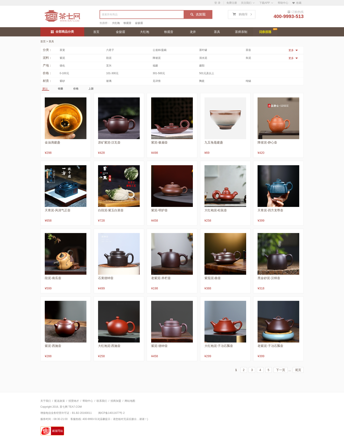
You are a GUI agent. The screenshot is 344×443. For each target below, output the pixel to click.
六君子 (110, 50)
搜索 (198, 15)
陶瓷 (201, 81)
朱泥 (248, 57)
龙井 (193, 32)
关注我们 (246, 2)
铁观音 (127, 23)
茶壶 (248, 50)
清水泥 (203, 57)
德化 (62, 65)
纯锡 (248, 81)
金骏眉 (139, 23)
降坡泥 (157, 57)
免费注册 (231, 2)
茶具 (217, 32)
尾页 (298, 370)
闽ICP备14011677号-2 (111, 412)
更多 (293, 50)
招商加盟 (116, 400)
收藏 (296, 2)
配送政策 (59, 400)
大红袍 (116, 23)
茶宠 (62, 50)
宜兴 (108, 65)
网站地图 (130, 400)
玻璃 (108, 81)
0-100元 (64, 73)
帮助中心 (283, 2)
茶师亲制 (241, 32)
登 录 (217, 2)
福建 (155, 65)
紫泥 (62, 57)
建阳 (201, 65)
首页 (96, 32)
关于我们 (45, 400)
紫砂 (62, 81)
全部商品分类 (62, 31)
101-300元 (112, 73)
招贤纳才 (73, 400)
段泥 (108, 57)
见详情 (157, 81)
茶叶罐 (203, 50)
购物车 (243, 14)
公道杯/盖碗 (160, 50)
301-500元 (159, 73)
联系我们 (102, 400)
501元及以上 (206, 73)
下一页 (280, 370)
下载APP (264, 2)
